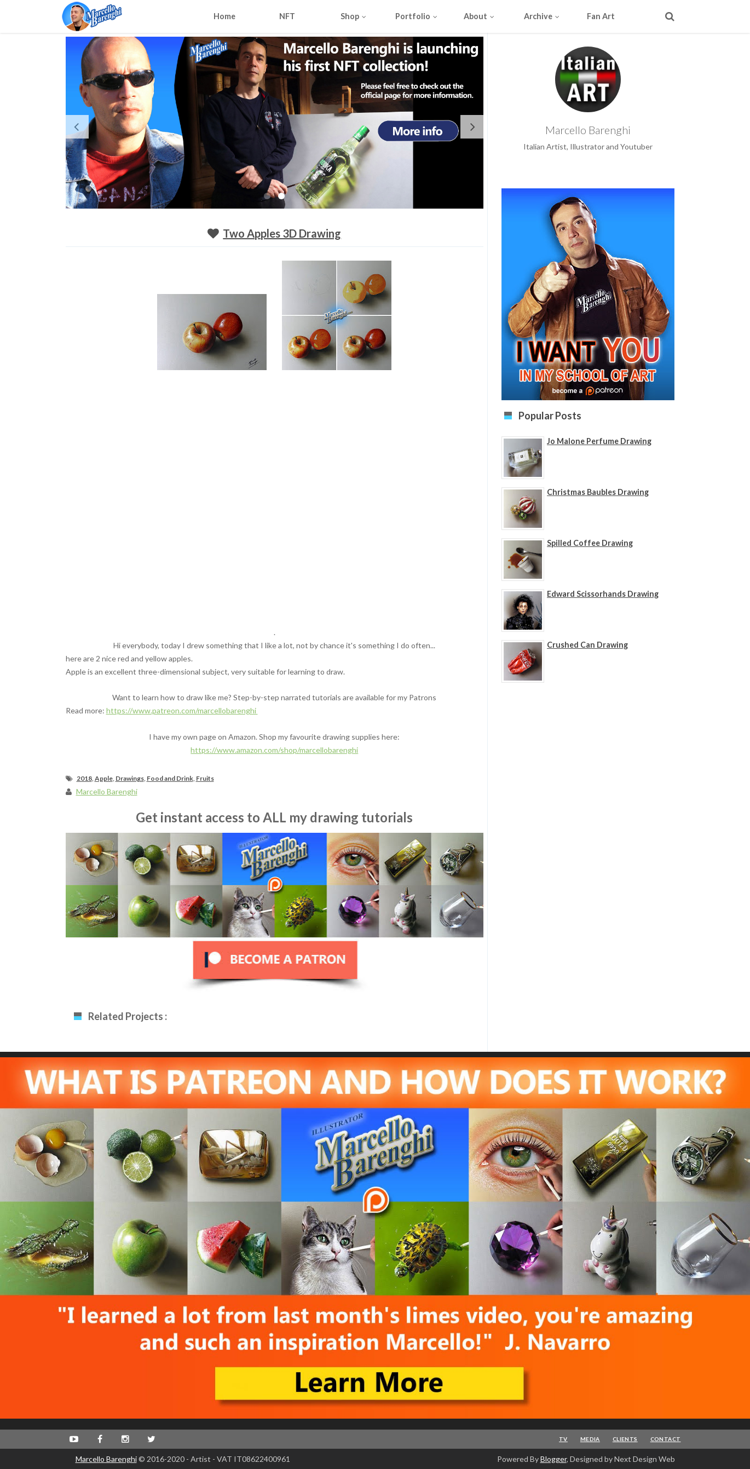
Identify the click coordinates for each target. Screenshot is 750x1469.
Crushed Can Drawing (587, 644)
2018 (84, 778)
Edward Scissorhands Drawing (603, 593)
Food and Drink (170, 778)
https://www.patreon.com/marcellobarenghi (182, 710)
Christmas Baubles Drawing (598, 492)
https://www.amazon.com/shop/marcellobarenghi (274, 749)
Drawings (130, 778)
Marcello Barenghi (106, 1459)
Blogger (553, 1459)
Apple (104, 778)
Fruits (205, 778)
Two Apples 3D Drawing (282, 233)
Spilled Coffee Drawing (590, 543)
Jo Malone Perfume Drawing (599, 441)
